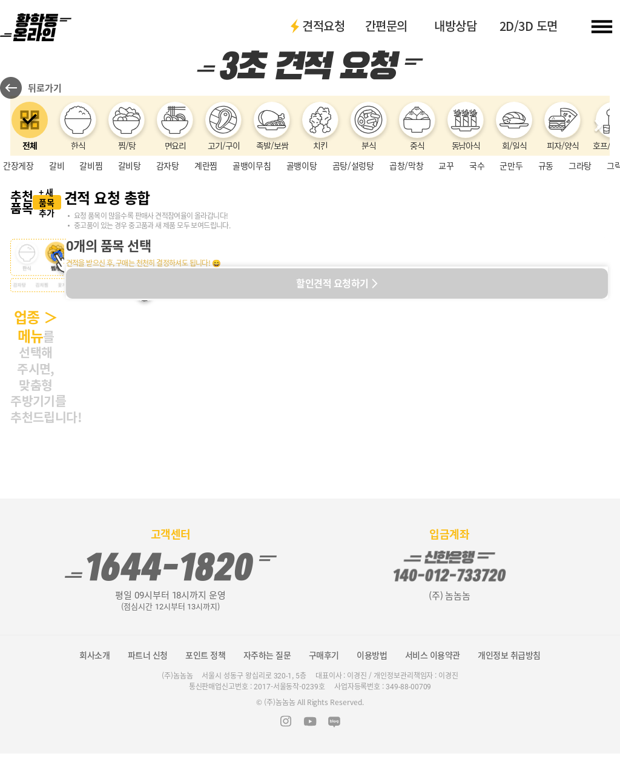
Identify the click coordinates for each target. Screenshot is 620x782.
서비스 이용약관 (432, 683)
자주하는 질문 (267, 683)
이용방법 (372, 683)
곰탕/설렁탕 (353, 222)
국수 (476, 222)
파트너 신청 (148, 683)
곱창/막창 (406, 222)
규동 (545, 222)
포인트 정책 (205, 683)
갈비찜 (90, 222)
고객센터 (171, 562)
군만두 (511, 222)
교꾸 (445, 222)
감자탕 (167, 222)
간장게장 (18, 222)
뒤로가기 (45, 95)
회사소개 (94, 683)
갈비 (56, 222)
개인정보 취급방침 (509, 683)
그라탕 (580, 222)
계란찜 (205, 222)
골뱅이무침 (251, 222)
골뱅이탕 (301, 222)
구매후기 (324, 683)
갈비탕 (129, 222)
